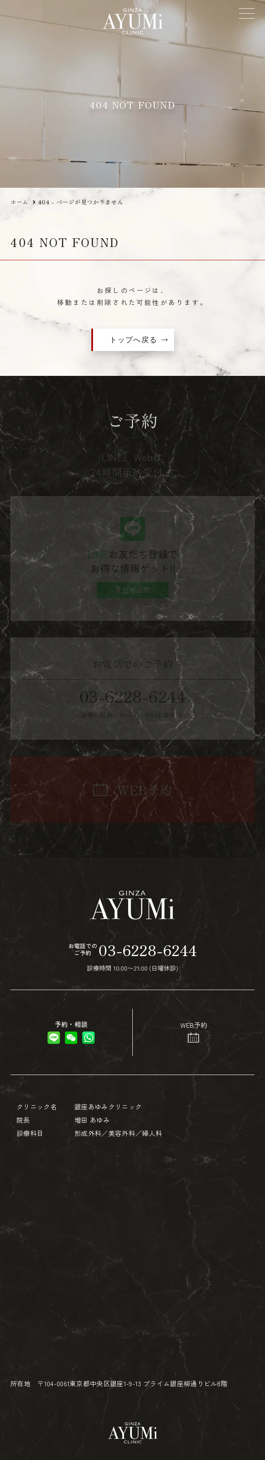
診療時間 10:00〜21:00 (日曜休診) (132, 956)
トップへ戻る (133, 339)
